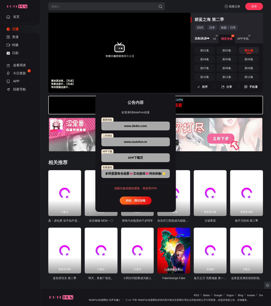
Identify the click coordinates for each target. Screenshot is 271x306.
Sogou (230, 295)
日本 (212, 27)
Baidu (206, 295)
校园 (224, 27)
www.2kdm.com (135, 126)
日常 (233, 27)
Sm (261, 295)
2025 (200, 27)
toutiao (251, 295)
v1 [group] (215, 37)
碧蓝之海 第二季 (209, 19)
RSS (196, 295)
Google (218, 295)
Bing (240, 295)
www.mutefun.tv (135, 141)
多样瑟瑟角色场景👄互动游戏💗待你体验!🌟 (135, 173)
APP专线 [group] (244, 37)
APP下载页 (135, 157)
